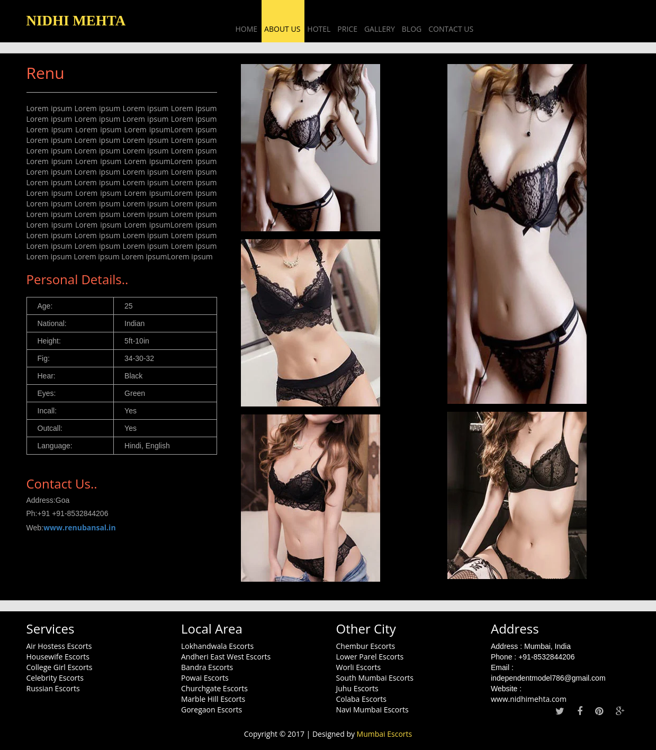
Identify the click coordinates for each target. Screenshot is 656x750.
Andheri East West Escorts (226, 657)
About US (282, 29)
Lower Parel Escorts (370, 657)
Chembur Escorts (366, 646)
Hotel (318, 29)
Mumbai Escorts (384, 734)
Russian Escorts (53, 688)
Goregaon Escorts (211, 709)
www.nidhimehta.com (529, 699)
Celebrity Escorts (55, 678)
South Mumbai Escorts (375, 678)
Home (247, 29)
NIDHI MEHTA (76, 21)
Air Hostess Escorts (59, 646)
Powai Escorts (205, 678)
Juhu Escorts (357, 688)
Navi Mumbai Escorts (372, 709)
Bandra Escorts (207, 667)
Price (347, 29)
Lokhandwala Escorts (217, 646)
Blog (411, 29)
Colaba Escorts (361, 699)
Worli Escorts (358, 667)
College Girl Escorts (59, 667)
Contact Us (450, 29)
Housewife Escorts (57, 657)
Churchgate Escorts (214, 688)
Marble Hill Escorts (213, 699)
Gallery (379, 29)
